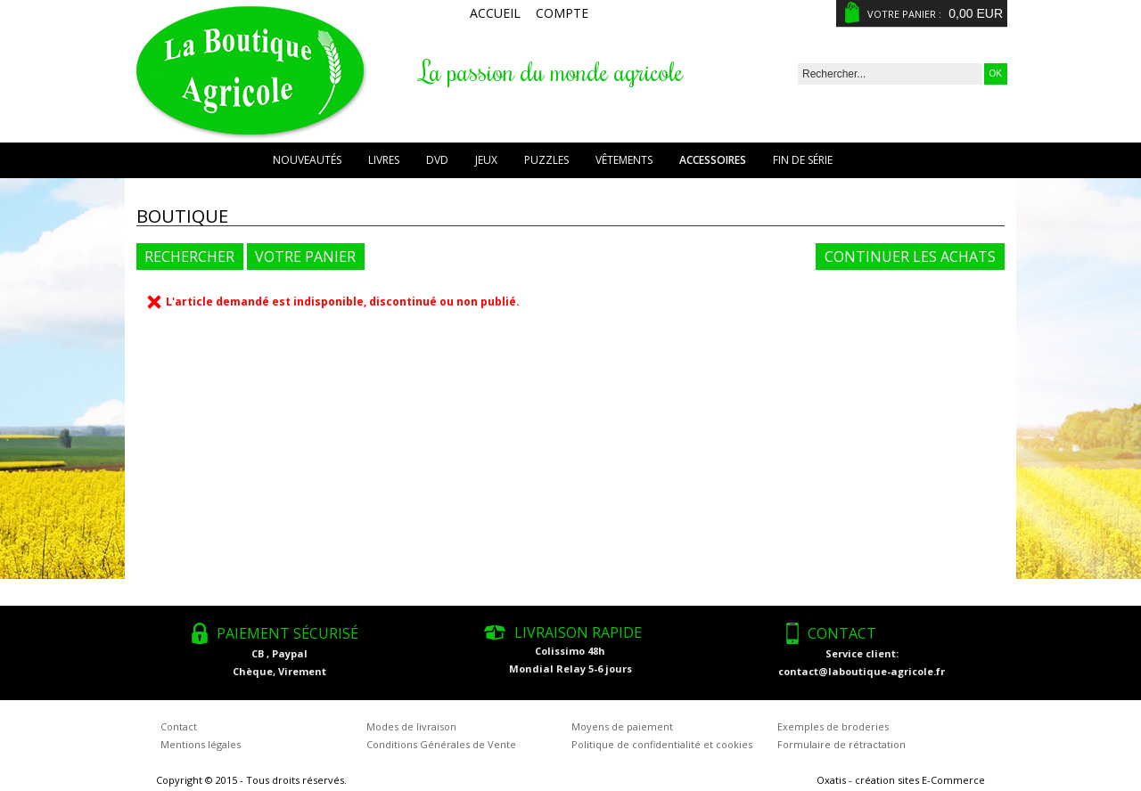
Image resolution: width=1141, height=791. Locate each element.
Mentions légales (200, 744)
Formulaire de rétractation (841, 744)
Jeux (486, 159)
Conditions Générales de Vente (441, 744)
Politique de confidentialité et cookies (661, 744)
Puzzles (546, 159)
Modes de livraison (411, 726)
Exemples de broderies (833, 726)
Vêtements (624, 159)
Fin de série (803, 159)
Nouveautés (307, 159)
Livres (383, 159)
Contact (178, 726)
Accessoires (712, 159)
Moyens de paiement (622, 726)
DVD (437, 159)
